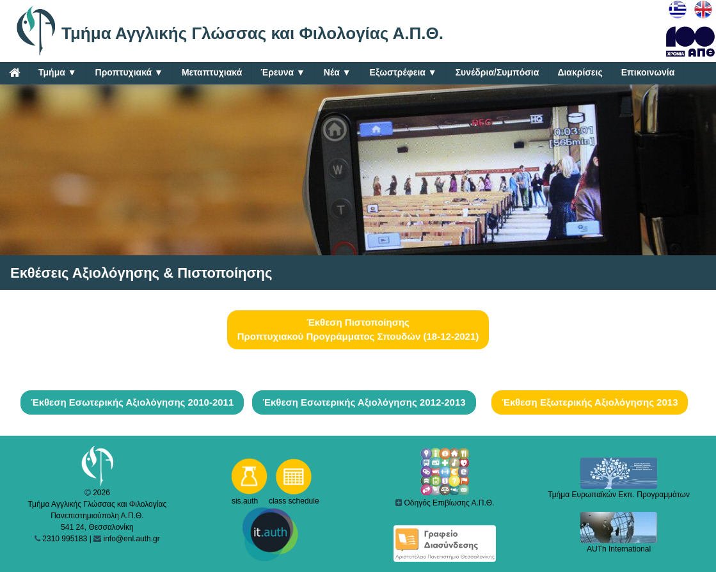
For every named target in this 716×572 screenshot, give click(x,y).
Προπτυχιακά (129, 72)
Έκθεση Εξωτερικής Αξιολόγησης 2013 (590, 402)
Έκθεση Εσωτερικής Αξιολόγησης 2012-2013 (363, 402)
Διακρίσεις (579, 72)
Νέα (337, 72)
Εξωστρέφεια (403, 72)
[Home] (14, 72)
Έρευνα (282, 72)
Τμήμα (57, 72)
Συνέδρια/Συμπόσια (497, 72)
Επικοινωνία (648, 72)
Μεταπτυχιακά (212, 72)
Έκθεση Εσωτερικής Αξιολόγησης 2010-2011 (132, 402)
